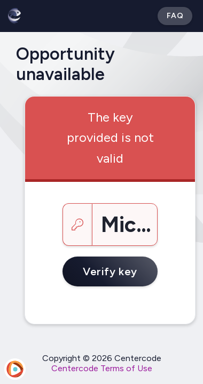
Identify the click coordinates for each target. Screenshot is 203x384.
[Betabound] (14, 16)
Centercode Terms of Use (101, 368)
